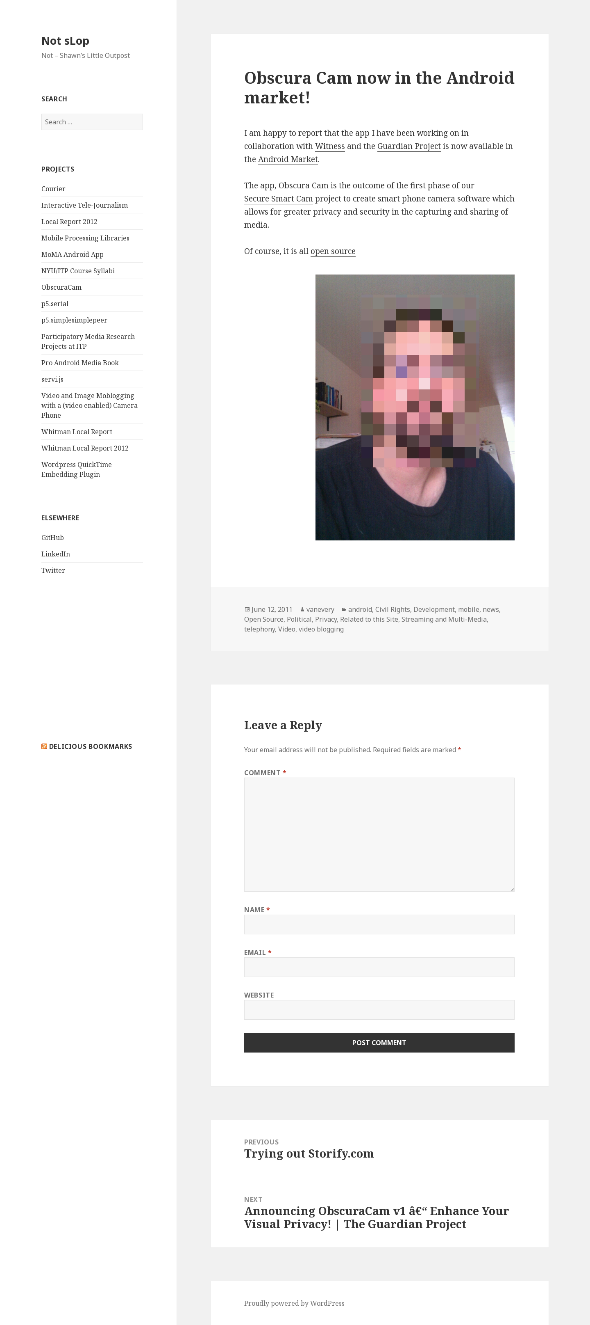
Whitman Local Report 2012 (85, 448)
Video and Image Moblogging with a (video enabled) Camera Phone (89, 405)
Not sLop (65, 40)
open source (333, 251)
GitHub (52, 537)
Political (299, 619)
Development (434, 609)
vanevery (320, 609)
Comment (265, 772)
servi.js (52, 379)
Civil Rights (392, 609)
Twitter (53, 570)
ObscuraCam (61, 287)
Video (286, 629)
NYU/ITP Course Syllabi (78, 270)
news (491, 609)
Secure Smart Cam (278, 198)
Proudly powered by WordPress (294, 1303)
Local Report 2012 (69, 221)
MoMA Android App (72, 254)
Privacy (326, 619)
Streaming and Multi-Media (444, 619)
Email (258, 952)
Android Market (288, 159)
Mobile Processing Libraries (85, 238)
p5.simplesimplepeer (74, 320)
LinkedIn (55, 553)
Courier (53, 188)
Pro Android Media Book (80, 362)
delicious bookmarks (90, 746)
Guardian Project (409, 146)
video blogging (321, 629)
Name (257, 909)
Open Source (264, 619)
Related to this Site (369, 619)
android (360, 609)
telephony (259, 629)
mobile (468, 609)
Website (259, 995)
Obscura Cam (304, 185)
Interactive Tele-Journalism (84, 205)
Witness (330, 146)
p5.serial (54, 303)
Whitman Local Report (76, 431)
